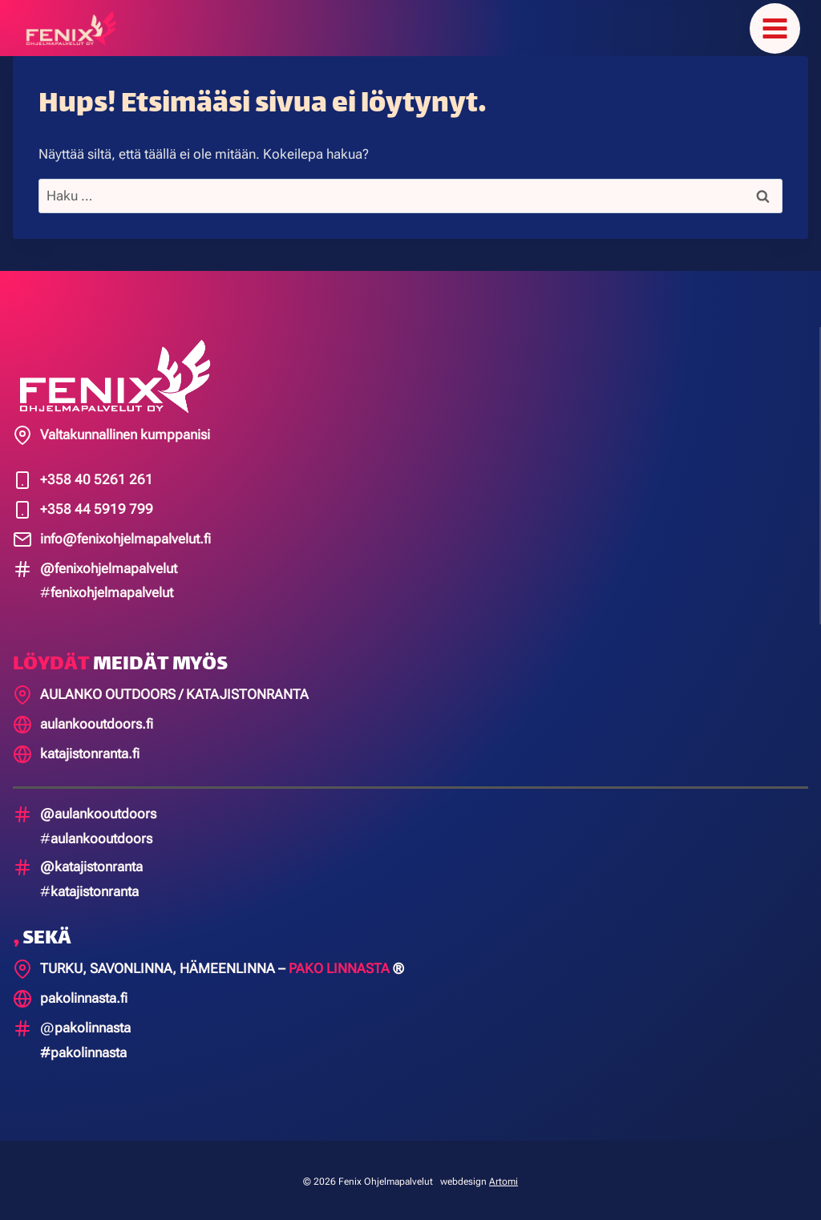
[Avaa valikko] (775, 27)
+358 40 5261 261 (96, 476)
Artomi (503, 1178)
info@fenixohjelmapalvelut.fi (125, 535)
